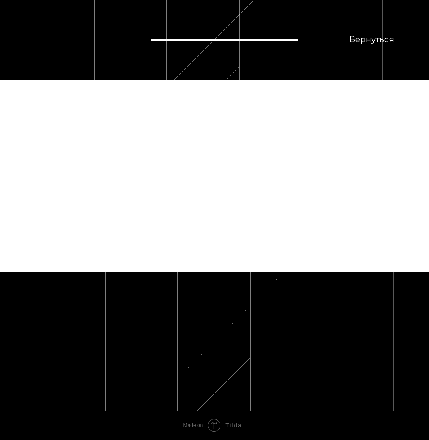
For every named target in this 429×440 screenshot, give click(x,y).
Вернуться (371, 39)
